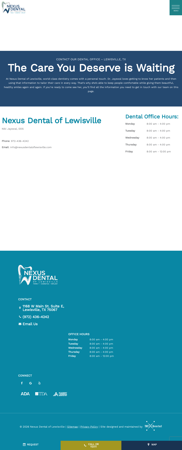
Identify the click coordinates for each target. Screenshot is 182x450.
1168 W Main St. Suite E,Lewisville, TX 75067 (41, 307)
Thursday (130, 144)
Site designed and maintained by (129, 426)
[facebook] (21, 383)
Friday (129, 151)
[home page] (13, 7)
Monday (130, 123)
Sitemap (72, 426)
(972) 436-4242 (33, 317)
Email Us (28, 324)
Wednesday (132, 137)
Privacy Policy (89, 426)
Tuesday (130, 130)
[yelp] (39, 383)
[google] (30, 383)
